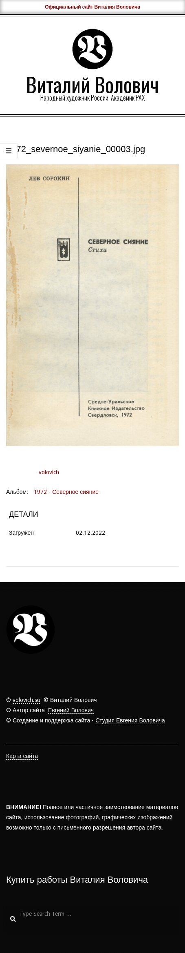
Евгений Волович (71, 710)
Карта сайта (22, 756)
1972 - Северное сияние (66, 492)
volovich (49, 472)
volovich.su (26, 700)
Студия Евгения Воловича (130, 720)
